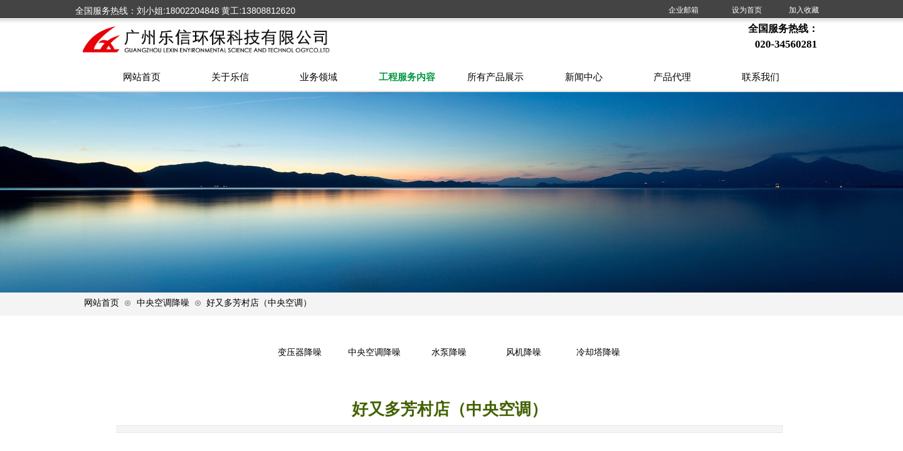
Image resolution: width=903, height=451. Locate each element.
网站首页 (101, 303)
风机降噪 (523, 352)
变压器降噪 (300, 352)
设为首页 (747, 10)
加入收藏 (804, 10)
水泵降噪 (449, 352)
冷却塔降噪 (598, 352)
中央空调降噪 (163, 303)
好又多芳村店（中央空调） (259, 303)
